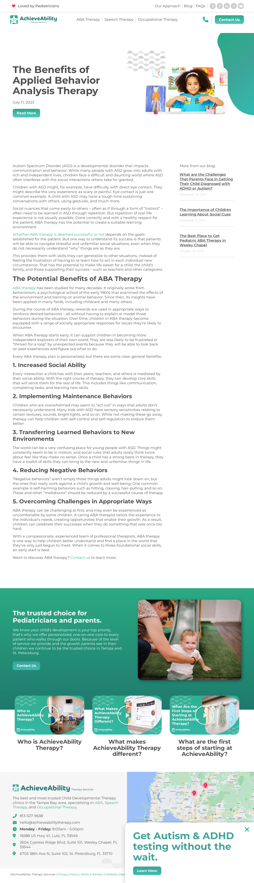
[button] (247, 829)
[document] (127, 441)
